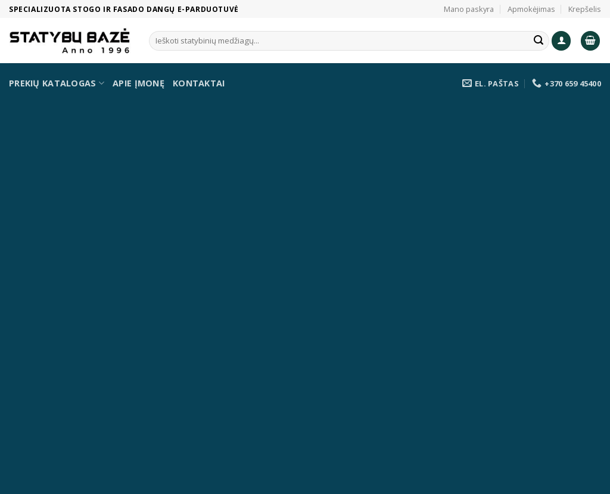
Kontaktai (199, 83)
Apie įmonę (138, 83)
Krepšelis (584, 9)
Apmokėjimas (531, 9)
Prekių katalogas (56, 83)
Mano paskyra (469, 9)
